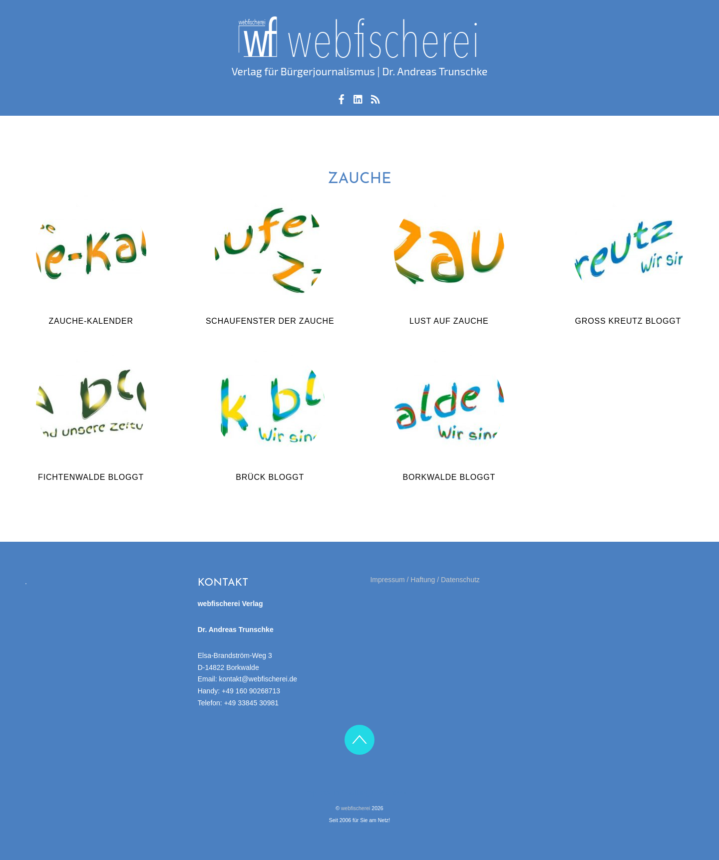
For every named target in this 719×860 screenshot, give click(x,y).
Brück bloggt (270, 477)
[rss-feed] (375, 98)
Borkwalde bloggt (448, 477)
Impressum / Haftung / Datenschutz (424, 580)
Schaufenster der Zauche (270, 321)
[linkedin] (358, 98)
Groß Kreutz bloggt (628, 321)
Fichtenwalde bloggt (91, 477)
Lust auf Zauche (448, 321)
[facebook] (342, 98)
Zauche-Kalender (90, 321)
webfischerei (355, 808)
